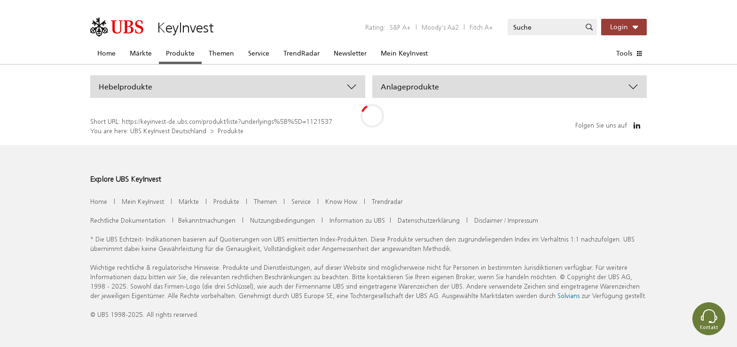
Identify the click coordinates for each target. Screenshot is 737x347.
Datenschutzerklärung (429, 220)
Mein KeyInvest (404, 53)
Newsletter (350, 53)
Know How (341, 201)
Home (106, 53)
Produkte (180, 53)
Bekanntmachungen (206, 220)
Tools (624, 53)
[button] (227, 86)
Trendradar (387, 201)
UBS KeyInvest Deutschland (168, 130)
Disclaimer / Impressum (506, 220)
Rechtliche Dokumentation (127, 220)
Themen (221, 53)
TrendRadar (301, 53)
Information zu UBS (357, 220)
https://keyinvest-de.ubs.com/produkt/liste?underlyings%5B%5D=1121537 (227, 121)
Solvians (568, 295)
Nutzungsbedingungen (282, 220)
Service (258, 53)
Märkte (141, 53)
